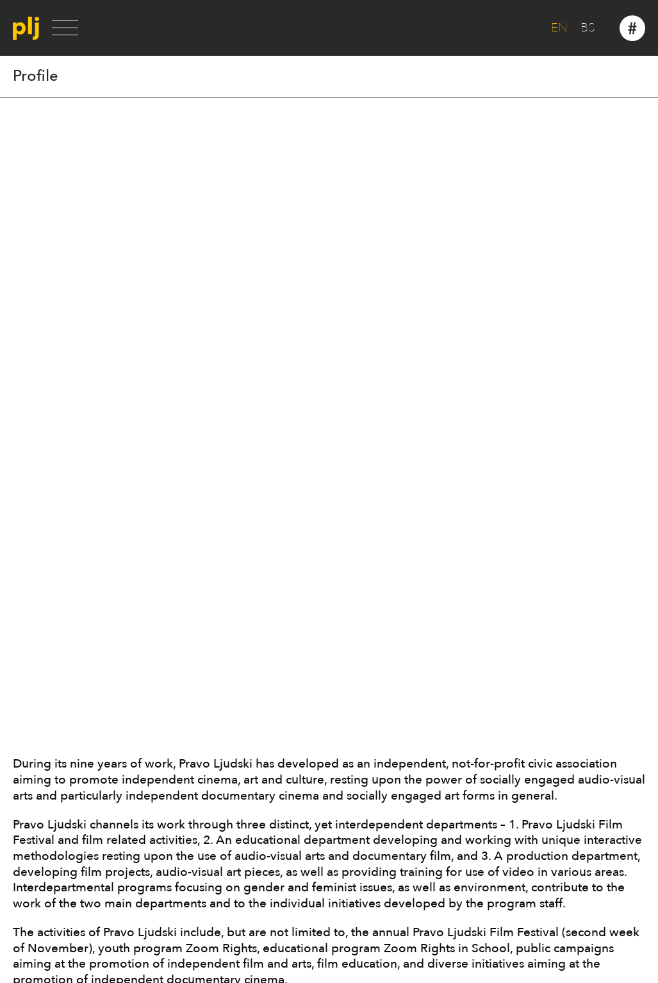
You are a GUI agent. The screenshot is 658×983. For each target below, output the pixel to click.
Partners (33, 643)
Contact (32, 686)
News (27, 671)
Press (26, 657)
